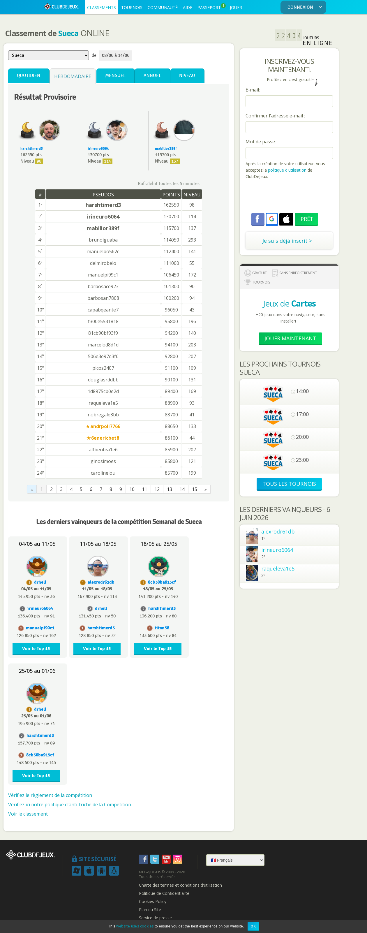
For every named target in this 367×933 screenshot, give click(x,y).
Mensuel (115, 75)
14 (182, 489)
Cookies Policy (152, 901)
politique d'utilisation (286, 170)
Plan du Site (150, 909)
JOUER (236, 7)
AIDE (187, 7)
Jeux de (289, 303)
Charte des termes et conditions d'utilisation (180, 885)
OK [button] (253, 926)
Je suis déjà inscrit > (287, 240)
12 (157, 489)
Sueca (68, 33)
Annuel (152, 75)
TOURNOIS (131, 7)
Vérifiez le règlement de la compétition (50, 795)
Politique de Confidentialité (164, 893)
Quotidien (28, 75)
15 (194, 489)
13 (169, 489)
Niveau (187, 75)
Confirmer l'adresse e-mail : (275, 115)
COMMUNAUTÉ (163, 7)
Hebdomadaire (72, 76)
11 (144, 489)
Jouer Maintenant (290, 338)
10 (132, 489)
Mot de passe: (261, 141)
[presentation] (290, 197)
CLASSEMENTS (101, 7)
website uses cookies (134, 926)
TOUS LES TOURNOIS (289, 483)
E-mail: (253, 90)
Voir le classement (28, 814)
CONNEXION (305, 7)
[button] (272, 219)
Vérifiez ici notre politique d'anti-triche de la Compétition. (70, 804)
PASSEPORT (211, 6)
